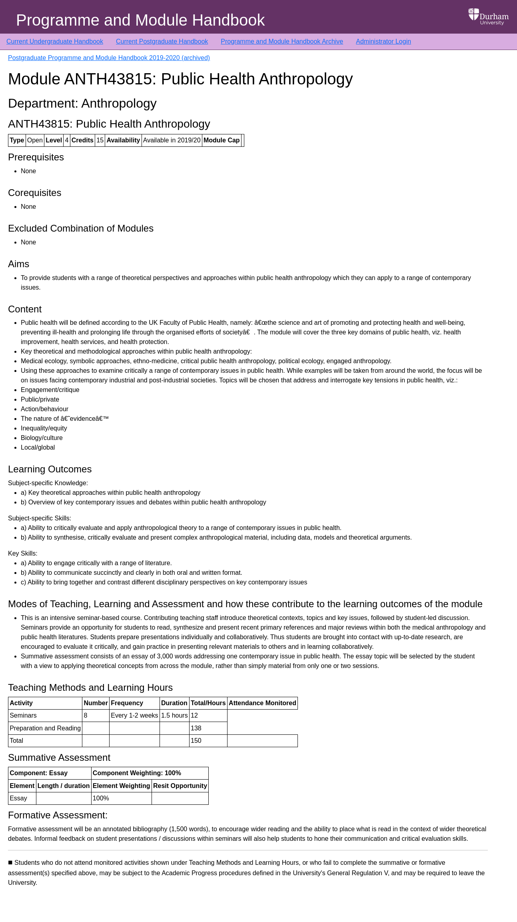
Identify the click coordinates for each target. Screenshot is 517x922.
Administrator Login (383, 41)
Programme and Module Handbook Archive (282, 41)
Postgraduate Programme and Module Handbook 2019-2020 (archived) (109, 57)
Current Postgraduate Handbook (162, 41)
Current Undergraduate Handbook (54, 41)
